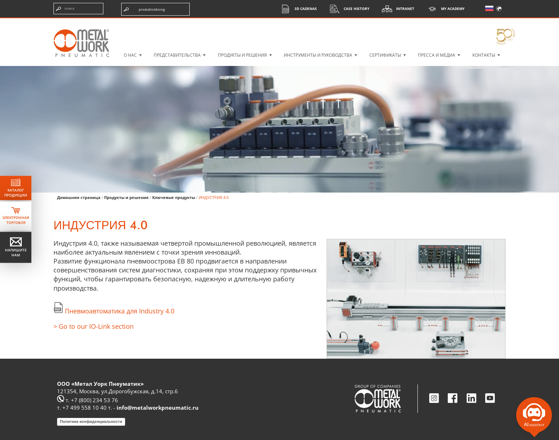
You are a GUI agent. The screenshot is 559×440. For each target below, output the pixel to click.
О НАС (130, 55)
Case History (347, 8)
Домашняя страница (79, 197)
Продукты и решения (126, 197)
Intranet (396, 8)
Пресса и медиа (436, 55)
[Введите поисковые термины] (78, 8)
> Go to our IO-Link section (93, 326)
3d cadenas (297, 8)
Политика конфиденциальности (91, 421)
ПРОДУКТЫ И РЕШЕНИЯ (242, 55)
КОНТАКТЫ (483, 55)
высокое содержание (34, 12)
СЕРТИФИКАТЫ (385, 55)
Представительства (177, 55)
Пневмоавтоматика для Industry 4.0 (119, 311)
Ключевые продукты (173, 197)
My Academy (444, 8)
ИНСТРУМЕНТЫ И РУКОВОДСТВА (318, 55)
